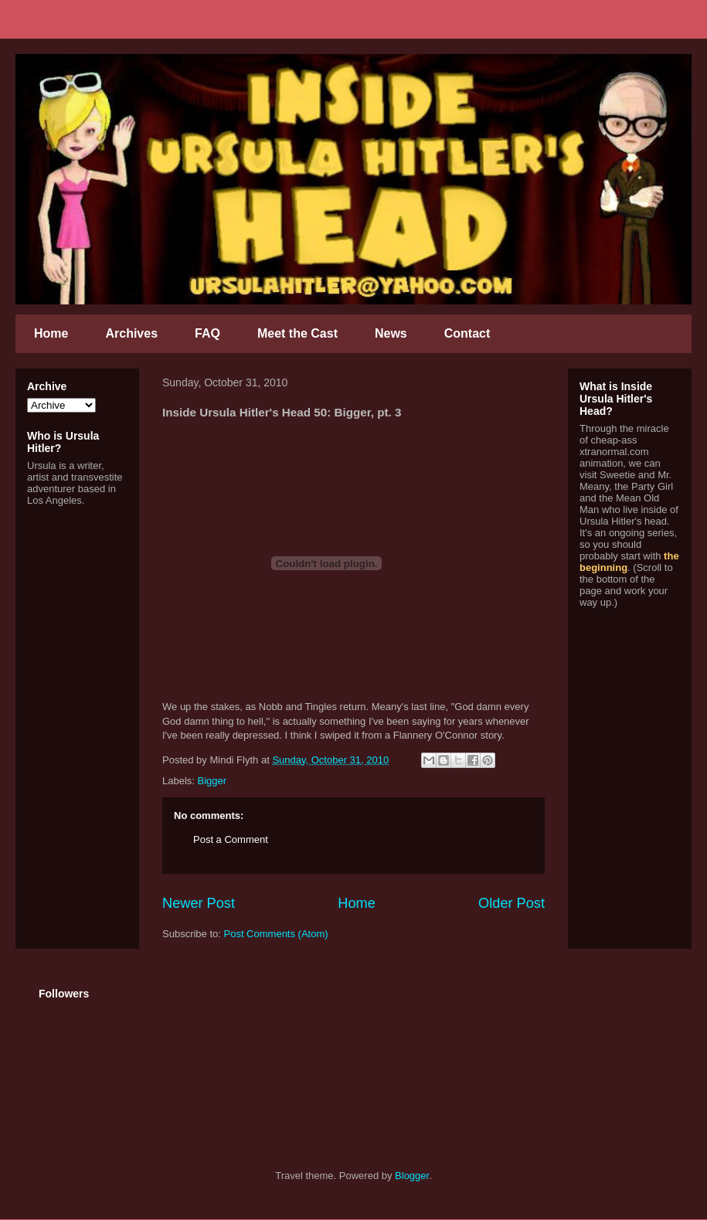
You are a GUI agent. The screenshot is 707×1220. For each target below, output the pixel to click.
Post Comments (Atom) (276, 934)
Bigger (212, 781)
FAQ (207, 333)
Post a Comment (230, 839)
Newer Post (198, 903)
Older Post (511, 903)
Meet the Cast (297, 333)
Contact (467, 333)
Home (51, 333)
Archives (131, 333)
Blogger (412, 1175)
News (391, 333)
